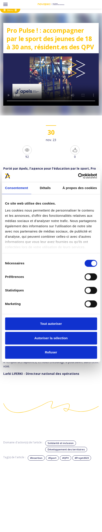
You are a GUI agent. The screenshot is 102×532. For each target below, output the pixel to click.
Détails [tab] (45, 188)
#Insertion (36, 458)
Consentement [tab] (16, 188)
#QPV (65, 458)
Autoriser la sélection (51, 338)
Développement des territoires (66, 449)
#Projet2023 (82, 458)
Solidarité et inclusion (61, 443)
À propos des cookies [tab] (79, 188)
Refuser (51, 352)
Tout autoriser (51, 323)
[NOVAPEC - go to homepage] (51, 4)
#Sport (52, 458)
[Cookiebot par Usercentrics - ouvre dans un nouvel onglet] (78, 176)
